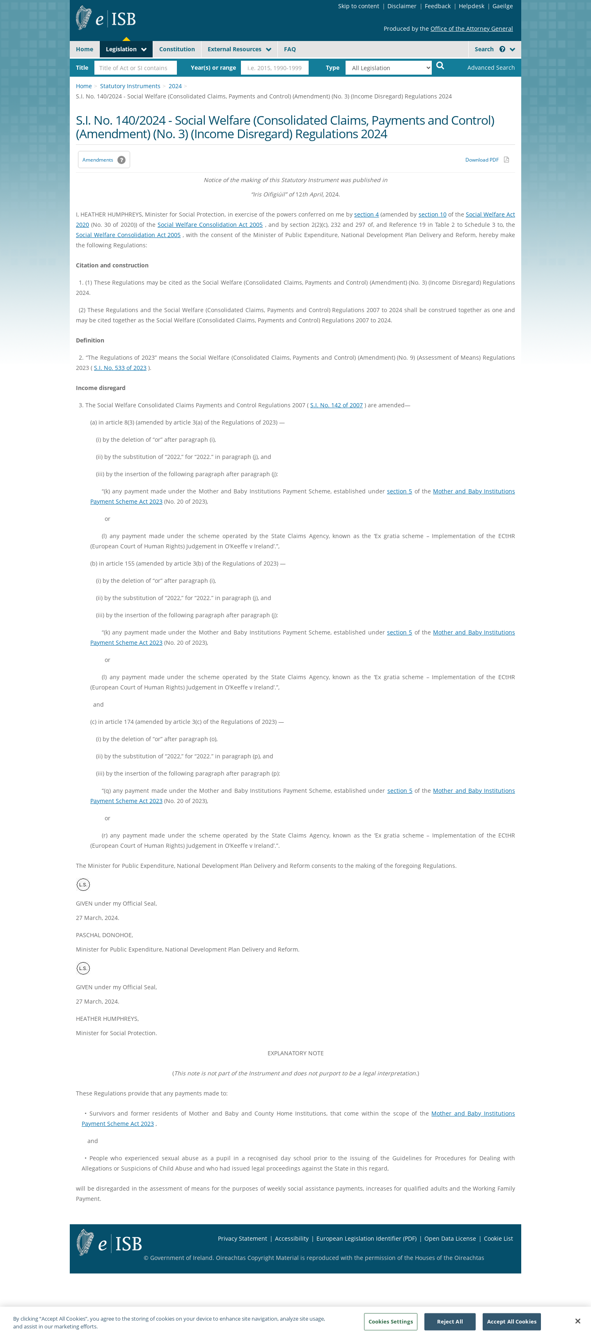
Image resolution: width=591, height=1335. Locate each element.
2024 (175, 86)
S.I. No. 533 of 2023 (120, 368)
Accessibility (292, 1238)
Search (490, 49)
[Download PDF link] (487, 159)
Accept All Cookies (511, 1324)
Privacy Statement (242, 1238)
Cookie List (498, 1238)
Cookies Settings (391, 1324)
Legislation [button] (121, 49)
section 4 (366, 214)
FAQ (290, 49)
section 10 (433, 214)
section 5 (399, 491)
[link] (484, 68)
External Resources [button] (234, 49)
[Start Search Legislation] (440, 65)
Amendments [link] (97, 159)
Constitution (177, 49)
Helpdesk (471, 6)
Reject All (450, 1324)
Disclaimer (402, 6)
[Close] (578, 1324)
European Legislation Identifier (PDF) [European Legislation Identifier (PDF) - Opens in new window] (366, 1238)
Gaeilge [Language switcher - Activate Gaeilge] (502, 6)
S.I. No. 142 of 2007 (336, 405)
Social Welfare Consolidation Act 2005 (210, 224)
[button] (502, 49)
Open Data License (450, 1238)
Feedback (438, 6)
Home (84, 49)
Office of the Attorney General (472, 28)
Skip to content (358, 6)
